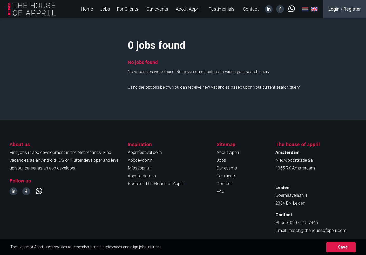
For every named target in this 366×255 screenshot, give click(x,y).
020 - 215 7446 (304, 222)
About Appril (188, 9)
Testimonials (221, 9)
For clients (226, 175)
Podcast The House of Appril (155, 183)
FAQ (220, 191)
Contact (251, 9)
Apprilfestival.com (145, 152)
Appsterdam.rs (142, 175)
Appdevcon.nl (140, 160)
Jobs (105, 9)
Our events (157, 9)
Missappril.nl (139, 168)
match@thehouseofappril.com (317, 230)
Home (87, 9)
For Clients (127, 9)
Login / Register (344, 9)
